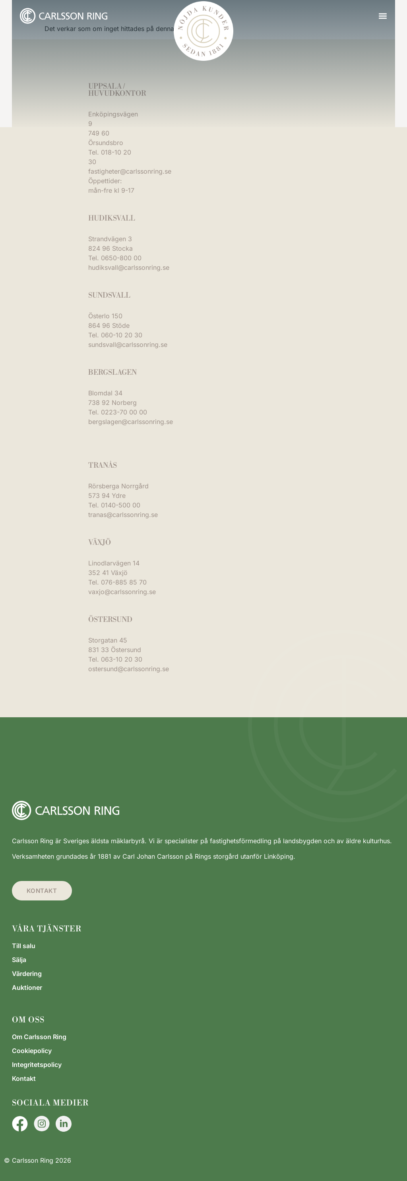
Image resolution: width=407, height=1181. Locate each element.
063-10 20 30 (121, 659)
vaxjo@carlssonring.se (122, 592)
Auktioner (27, 987)
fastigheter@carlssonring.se (129, 171)
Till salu (23, 946)
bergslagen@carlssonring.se (130, 422)
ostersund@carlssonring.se (128, 669)
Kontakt (24, 1078)
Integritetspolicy (37, 1065)
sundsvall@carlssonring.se (127, 344)
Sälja (19, 960)
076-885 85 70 (124, 582)
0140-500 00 (120, 505)
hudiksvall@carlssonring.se (128, 267)
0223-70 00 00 (124, 412)
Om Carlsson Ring (39, 1037)
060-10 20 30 (121, 335)
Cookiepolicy (32, 1051)
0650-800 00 (121, 258)
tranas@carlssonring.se (123, 515)
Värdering (27, 974)
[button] (382, 16)
